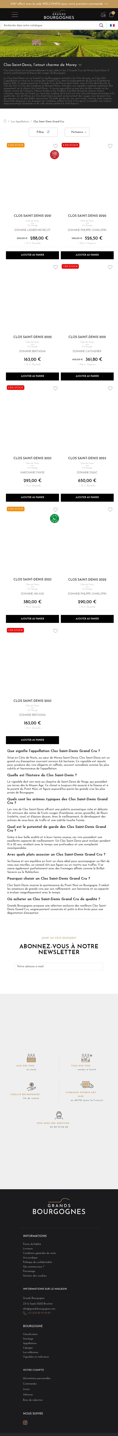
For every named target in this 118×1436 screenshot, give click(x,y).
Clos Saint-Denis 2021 (32, 216)
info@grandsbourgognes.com (39, 1309)
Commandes (30, 1384)
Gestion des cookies (35, 1275)
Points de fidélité (32, 1244)
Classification (30, 1334)
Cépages (28, 1348)
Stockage (28, 1339)
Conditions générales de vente (39, 1253)
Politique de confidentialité (37, 1262)
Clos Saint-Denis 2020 (87, 216)
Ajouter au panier (32, 255)
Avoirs (26, 1389)
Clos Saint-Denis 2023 (32, 458)
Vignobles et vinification (36, 1357)
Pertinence (77, 132)
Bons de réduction (33, 1400)
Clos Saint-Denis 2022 (32, 337)
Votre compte (33, 1370)
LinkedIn (33, 1422)
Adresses (28, 1394)
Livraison (28, 1248)
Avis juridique (30, 1257)
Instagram (25, 1422)
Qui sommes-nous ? (33, 1266)
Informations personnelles (37, 1378)
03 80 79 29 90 (59, 1127)
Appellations (30, 1343)
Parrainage (29, 1271)
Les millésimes (30, 1352)
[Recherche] (53, 25)
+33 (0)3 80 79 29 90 (38, 1313)
